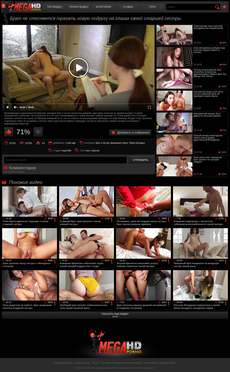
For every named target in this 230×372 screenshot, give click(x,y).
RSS (95, 362)
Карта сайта (82, 362)
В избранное (224, 7)
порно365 (66, 150)
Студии (128, 6)
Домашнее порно (119, 143)
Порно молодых (137, 143)
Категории (103, 6)
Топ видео (54, 6)
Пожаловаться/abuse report (160, 362)
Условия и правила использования (121, 362)
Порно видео (79, 6)
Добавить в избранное (133, 132)
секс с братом (92, 150)
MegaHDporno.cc (21, 6)
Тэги (152, 6)
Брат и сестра (102, 143)
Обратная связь (63, 362)
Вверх (224, 365)
